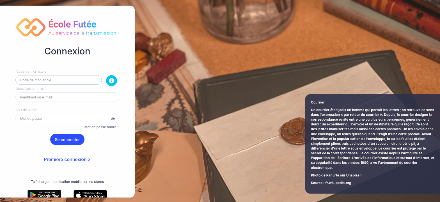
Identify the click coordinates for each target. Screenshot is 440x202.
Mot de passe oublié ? (101, 127)
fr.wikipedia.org (338, 183)
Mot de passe (26, 110)
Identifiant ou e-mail (31, 88)
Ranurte (332, 175)
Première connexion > (67, 159)
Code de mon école (31, 71)
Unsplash (354, 175)
